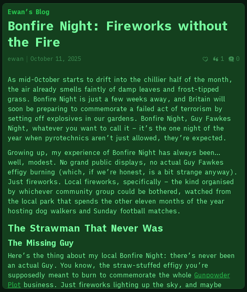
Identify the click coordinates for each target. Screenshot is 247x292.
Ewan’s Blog (28, 12)
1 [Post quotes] (218, 58)
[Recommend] (205, 59)
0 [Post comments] (233, 58)
